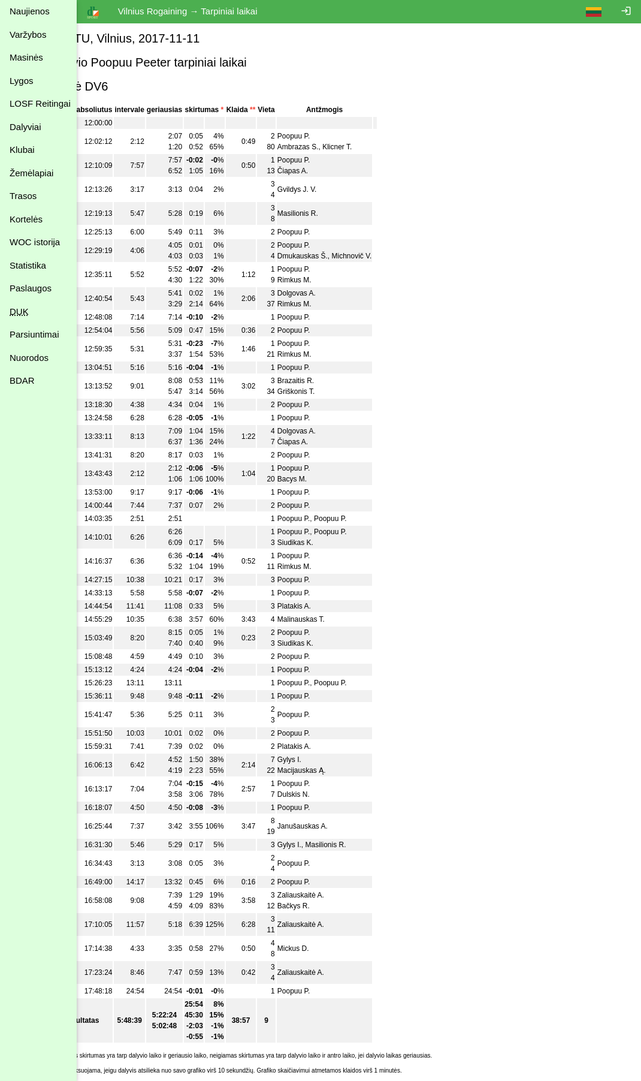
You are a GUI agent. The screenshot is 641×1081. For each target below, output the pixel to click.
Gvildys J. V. (335, 189)
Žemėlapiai (31, 173)
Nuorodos (29, 358)
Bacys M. (329, 479)
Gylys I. (327, 759)
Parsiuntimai (34, 334)
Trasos (23, 196)
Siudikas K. (333, 542)
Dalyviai (25, 127)
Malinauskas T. (338, 619)
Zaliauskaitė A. (338, 895)
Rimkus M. (332, 280)
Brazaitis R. (333, 381)
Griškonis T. (333, 391)
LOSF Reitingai (40, 103)
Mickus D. (331, 948)
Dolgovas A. (334, 293)
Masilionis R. (335, 213)
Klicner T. (375, 147)
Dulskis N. (331, 794)
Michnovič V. (390, 256)
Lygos (21, 81)
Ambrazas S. (335, 147)
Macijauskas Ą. (339, 770)
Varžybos (28, 34)
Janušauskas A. (340, 826)
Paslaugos (31, 288)
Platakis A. (332, 606)
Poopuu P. (331, 136)
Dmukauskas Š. (340, 256)
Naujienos (30, 11)
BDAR (22, 380)
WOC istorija (35, 242)
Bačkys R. (331, 906)
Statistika (28, 265)
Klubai (22, 149)
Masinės (26, 57)
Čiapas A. (330, 171)
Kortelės (26, 219)
